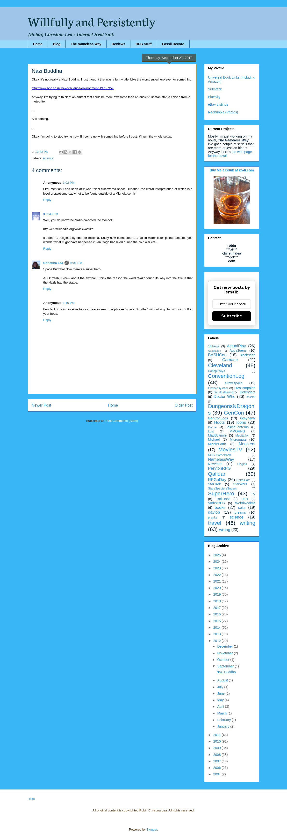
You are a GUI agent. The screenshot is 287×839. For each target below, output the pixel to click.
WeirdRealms (245, 503)
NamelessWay (221, 459)
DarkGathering (223, 392)
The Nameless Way (86, 44)
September (226, 666)
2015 (217, 621)
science (48, 158)
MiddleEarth (217, 444)
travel (214, 523)
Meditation (242, 435)
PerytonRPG (219, 468)
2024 (217, 561)
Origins (242, 464)
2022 (217, 575)
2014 (217, 627)
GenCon (234, 413)
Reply (47, 200)
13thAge (213, 346)
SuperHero (221, 493)
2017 (217, 608)
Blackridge (247, 355)
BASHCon (217, 355)
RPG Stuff (143, 44)
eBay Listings (218, 104)
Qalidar (216, 474)
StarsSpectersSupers (222, 488)
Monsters (247, 444)
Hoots (219, 422)
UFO (244, 499)
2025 (217, 555)
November (225, 653)
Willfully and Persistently (91, 21)
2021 (217, 581)
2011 (217, 735)
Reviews (118, 44)
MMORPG (237, 431)
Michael (214, 439)
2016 (217, 614)
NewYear (215, 464)
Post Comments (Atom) (121, 421)
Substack (215, 89)
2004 (217, 774)
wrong (224, 529)
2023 (217, 568)
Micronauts (238, 439)
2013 (217, 634)
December (225, 646)
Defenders (247, 392)
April (221, 706)
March (222, 713)
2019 (217, 594)
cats (241, 507)
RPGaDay (217, 479)
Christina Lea (53, 263)
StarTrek (214, 484)
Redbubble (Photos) (223, 112)
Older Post (184, 405)
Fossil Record (173, 44)
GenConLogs (218, 418)
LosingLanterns (237, 427)
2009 (217, 748)
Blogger (151, 829)
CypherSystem (218, 388)
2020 (217, 588)
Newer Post (41, 405)
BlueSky (214, 97)
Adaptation (214, 350)
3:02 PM (68, 182)
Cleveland (220, 365)
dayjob (214, 512)
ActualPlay (236, 346)
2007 (217, 761)
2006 (217, 768)
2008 (217, 755)
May (220, 700)
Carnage (230, 359)
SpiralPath (244, 480)
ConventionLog (226, 376)
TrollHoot (223, 499)
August (223, 680)
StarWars (240, 484)
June (221, 693)
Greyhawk (247, 418)
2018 (217, 601)
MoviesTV (230, 449)
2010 (217, 741)
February (224, 720)
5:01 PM (76, 263)
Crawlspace (234, 383)
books (220, 507)
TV (253, 494)
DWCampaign (244, 388)
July (220, 687)
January (223, 726)
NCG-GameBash (219, 455)
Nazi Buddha (226, 672)
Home (38, 44)
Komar (212, 427)
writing (247, 523)
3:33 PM (52, 214)
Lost (211, 431)
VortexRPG (216, 503)
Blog (56, 44)
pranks (212, 517)
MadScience (217, 435)
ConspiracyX (216, 371)
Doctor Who (225, 396)
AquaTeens (238, 350)
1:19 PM (68, 303)
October (223, 660)
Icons (241, 422)
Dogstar (250, 396)
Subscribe (231, 316)
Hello (31, 799)
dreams (240, 512)
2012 (217, 641)
